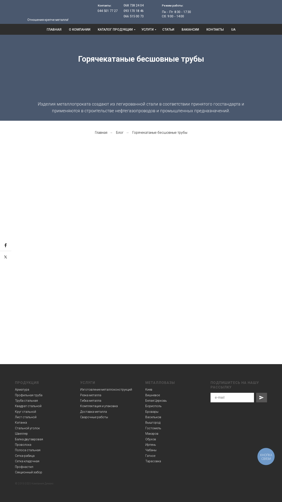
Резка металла (90, 395)
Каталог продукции (115, 29)
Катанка (21, 422)
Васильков (153, 417)
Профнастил (24, 467)
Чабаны (150, 450)
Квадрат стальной (28, 406)
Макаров (151, 433)
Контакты (215, 29)
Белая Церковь (156, 400)
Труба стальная (26, 400)
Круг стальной (25, 411)
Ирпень (150, 444)
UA (233, 29)
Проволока (23, 444)
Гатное (150, 455)
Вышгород (152, 422)
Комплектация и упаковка (99, 406)
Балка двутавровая (29, 439)
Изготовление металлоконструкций (106, 389)
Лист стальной (25, 417)
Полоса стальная (27, 450)
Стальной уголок (27, 428)
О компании (79, 29)
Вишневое (152, 395)
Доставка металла (93, 411)
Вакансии (190, 29)
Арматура (22, 389)
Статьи (168, 29)
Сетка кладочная (27, 461)
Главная (54, 29)
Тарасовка (153, 461)
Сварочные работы (94, 417)
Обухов (150, 439)
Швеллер (21, 433)
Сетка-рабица (25, 455)
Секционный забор (28, 472)
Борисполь (153, 406)
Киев (148, 389)
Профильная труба (28, 395)
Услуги (147, 29)
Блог (120, 132)
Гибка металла (90, 400)
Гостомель (153, 428)
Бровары (151, 411)
